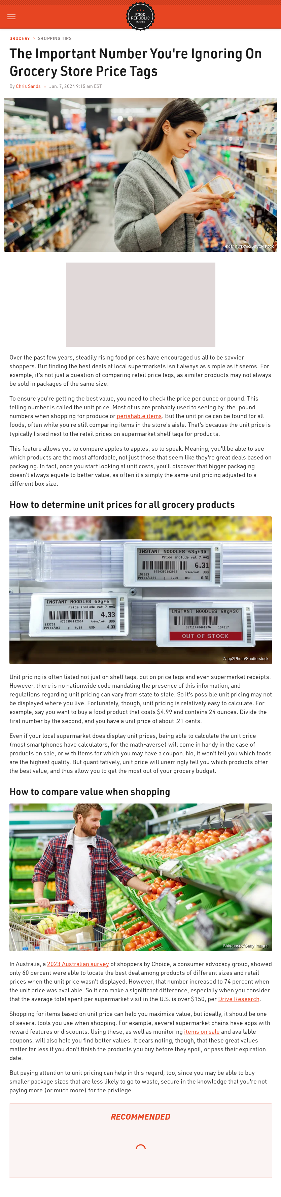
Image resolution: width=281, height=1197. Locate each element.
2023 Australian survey (78, 963)
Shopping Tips (55, 38)
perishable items (139, 415)
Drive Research (238, 998)
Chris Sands (28, 86)
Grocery (19, 38)
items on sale (202, 1031)
